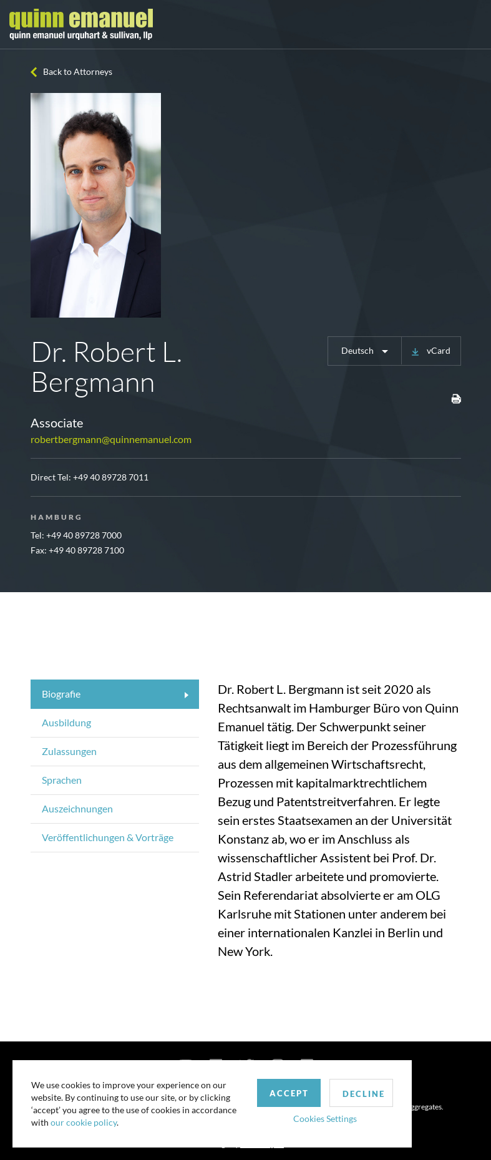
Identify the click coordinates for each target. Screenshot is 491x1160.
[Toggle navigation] (470, 24)
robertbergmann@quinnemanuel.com (111, 439)
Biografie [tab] (61, 693)
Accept (289, 1093)
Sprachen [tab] (62, 780)
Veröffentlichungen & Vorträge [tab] (107, 837)
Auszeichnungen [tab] (77, 808)
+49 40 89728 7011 (110, 477)
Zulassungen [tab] (69, 751)
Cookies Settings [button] (325, 1118)
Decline (364, 1094)
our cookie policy (84, 1122)
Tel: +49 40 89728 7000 (76, 535)
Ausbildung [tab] (66, 722)
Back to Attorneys (77, 71)
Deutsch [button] (358, 350)
